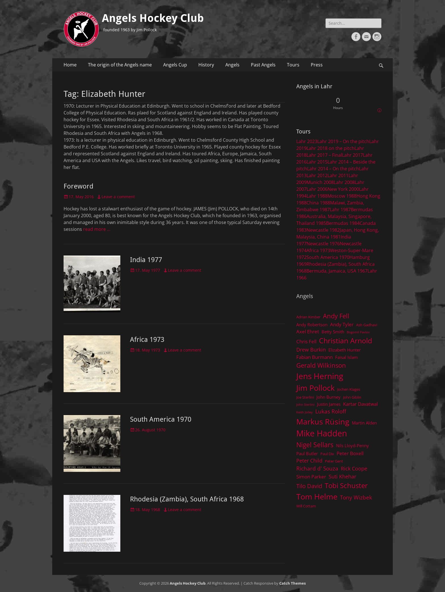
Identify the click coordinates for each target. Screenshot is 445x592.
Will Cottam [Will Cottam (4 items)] (306, 506)
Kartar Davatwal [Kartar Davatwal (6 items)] (360, 404)
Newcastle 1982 (323, 230)
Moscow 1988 (342, 196)
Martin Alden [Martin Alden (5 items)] (364, 423)
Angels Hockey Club (153, 18)
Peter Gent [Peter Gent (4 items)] (334, 461)
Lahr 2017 (352, 155)
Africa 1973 (147, 340)
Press (317, 65)
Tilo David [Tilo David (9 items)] (309, 486)
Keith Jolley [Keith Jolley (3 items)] (304, 412)
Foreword (78, 186)
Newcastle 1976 (323, 243)
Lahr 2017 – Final (324, 155)
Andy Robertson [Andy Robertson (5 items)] (312, 324)
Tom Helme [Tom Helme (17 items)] (316, 496)
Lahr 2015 (317, 162)
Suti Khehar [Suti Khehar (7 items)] (342, 476)
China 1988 (318, 203)
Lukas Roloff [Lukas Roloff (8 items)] (330, 411)
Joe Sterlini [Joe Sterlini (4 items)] (305, 397)
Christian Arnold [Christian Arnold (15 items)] (345, 340)
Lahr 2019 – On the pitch (343, 141)
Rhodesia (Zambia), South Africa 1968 (187, 499)
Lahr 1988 (317, 196)
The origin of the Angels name (120, 65)
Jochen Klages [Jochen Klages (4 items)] (348, 389)
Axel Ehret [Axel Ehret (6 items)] (307, 331)
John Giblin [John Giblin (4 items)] (352, 397)
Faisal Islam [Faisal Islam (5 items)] (346, 357)
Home (70, 65)
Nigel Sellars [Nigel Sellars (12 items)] (314, 444)
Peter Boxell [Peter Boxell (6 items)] (350, 453)
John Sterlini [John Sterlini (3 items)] (305, 405)
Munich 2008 (320, 182)
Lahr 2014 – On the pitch (333, 169)
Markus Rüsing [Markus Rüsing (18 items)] (322, 421)
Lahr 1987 (340, 209)
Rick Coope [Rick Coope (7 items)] (354, 468)
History (206, 65)
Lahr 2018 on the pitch (330, 148)
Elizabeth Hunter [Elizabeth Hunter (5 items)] (344, 350)
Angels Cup (175, 65)
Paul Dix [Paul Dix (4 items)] (327, 453)
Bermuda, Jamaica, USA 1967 (337, 271)
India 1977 (146, 260)
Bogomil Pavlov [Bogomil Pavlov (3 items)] (358, 332)
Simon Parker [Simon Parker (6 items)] (311, 476)
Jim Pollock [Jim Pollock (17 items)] (315, 387)
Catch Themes (292, 583)
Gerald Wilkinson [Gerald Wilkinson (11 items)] (321, 365)
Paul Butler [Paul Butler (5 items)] (307, 453)
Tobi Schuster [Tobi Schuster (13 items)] (346, 485)
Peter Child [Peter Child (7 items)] (309, 460)
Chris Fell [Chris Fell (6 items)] (306, 341)
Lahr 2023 (306, 141)
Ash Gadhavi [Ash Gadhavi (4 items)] (366, 324)
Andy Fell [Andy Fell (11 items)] (336, 315)
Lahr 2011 (338, 175)
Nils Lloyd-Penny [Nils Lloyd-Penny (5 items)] (352, 445)
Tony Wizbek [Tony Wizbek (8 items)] (356, 497)
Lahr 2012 (317, 175)
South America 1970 (160, 419)
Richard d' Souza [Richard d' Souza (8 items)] (317, 468)
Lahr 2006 (317, 189)
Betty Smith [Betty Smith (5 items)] (333, 331)
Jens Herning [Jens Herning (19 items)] (319, 376)
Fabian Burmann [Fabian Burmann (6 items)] (314, 357)
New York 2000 (343, 189)
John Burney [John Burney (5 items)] (328, 397)
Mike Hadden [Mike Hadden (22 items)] (321, 433)
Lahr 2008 (344, 182)
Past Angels (263, 65)
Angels (232, 65)
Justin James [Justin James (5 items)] (329, 404)
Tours (293, 65)
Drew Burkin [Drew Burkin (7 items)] (311, 349)
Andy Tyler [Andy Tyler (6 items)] (342, 324)
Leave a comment (118, 196)
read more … (96, 229)
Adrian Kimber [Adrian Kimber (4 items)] (308, 316)
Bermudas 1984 (343, 223)
